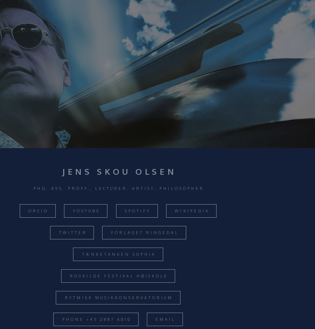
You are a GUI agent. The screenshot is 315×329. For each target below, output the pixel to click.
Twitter (73, 232)
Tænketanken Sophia (119, 254)
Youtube (86, 211)
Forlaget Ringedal (145, 232)
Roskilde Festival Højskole (119, 276)
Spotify (138, 211)
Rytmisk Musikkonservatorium (119, 297)
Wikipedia (192, 211)
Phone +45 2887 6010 (97, 319)
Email (165, 319)
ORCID (38, 211)
